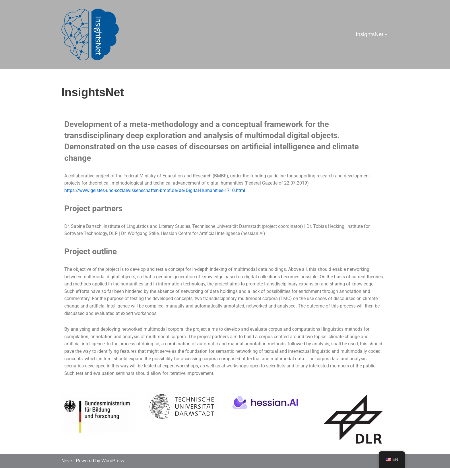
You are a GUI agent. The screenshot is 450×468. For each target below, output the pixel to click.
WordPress (112, 460)
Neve (66, 460)
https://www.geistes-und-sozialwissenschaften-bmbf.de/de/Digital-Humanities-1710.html (154, 190)
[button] (386, 34)
